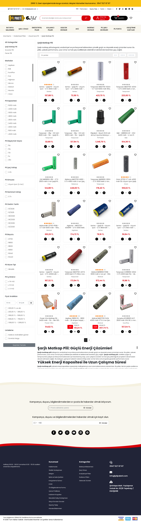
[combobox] (35, 423)
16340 (10, 253)
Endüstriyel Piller (85, 474)
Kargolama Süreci (55, 481)
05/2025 (11, 223)
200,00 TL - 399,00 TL (16, 312)
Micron (11, 83)
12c (9, 153)
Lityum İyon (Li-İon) (16, 184)
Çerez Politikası (54, 491)
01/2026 (11, 209)
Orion (10, 94)
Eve (9, 76)
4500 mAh (12, 134)
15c (9, 145)
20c (9, 160)
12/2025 (11, 212)
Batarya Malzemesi (86, 467)
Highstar (11, 80)
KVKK (50, 484)
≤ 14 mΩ (11, 281)
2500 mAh (12, 120)
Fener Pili (8, 53)
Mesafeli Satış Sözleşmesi (58, 498)
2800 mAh (12, 116)
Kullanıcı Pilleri (84, 477)
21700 (10, 239)
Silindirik (11, 269)
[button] (119, 18)
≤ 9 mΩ (11, 285)
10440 (10, 257)
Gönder (88, 408)
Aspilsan (11, 65)
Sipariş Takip (93, 9)
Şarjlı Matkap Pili (11, 47)
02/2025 (11, 227)
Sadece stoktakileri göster (18, 335)
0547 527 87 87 (123, 464)
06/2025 (11, 219)
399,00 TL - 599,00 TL (16, 315)
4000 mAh (12, 109)
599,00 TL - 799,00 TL (16, 319)
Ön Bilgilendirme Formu (57, 488)
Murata (11, 90)
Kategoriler (84, 462)
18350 (10, 250)
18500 (10, 246)
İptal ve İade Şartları (56, 477)
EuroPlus (11, 72)
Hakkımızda (53, 467)
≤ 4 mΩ (11, 289)
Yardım (102, 9)
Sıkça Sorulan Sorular (56, 501)
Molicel (11, 87)
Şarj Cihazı (83, 470)
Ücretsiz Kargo (13, 338)
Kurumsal (53, 462)
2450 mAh (12, 123)
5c (9, 156)
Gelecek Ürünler (85, 481)
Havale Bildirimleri (55, 508)
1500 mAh (12, 130)
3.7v (9, 196)
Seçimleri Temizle (19, 345)
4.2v (10, 172)
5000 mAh (12, 105)
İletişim (109, 9)
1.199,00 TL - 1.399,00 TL (17, 322)
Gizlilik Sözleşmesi (55, 470)
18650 (10, 242)
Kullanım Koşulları (55, 494)
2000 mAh (12, 127)
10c (9, 149)
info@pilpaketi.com (123, 474)
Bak (9, 69)
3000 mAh (12, 112)
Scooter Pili (9, 50)
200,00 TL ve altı (14, 308)
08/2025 (11, 216)
